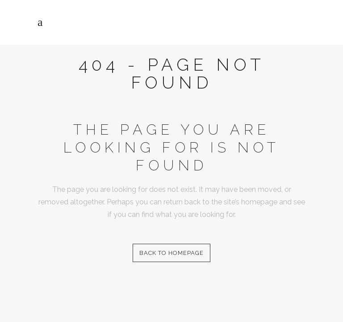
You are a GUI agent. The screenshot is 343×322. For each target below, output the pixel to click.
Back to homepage (171, 253)
